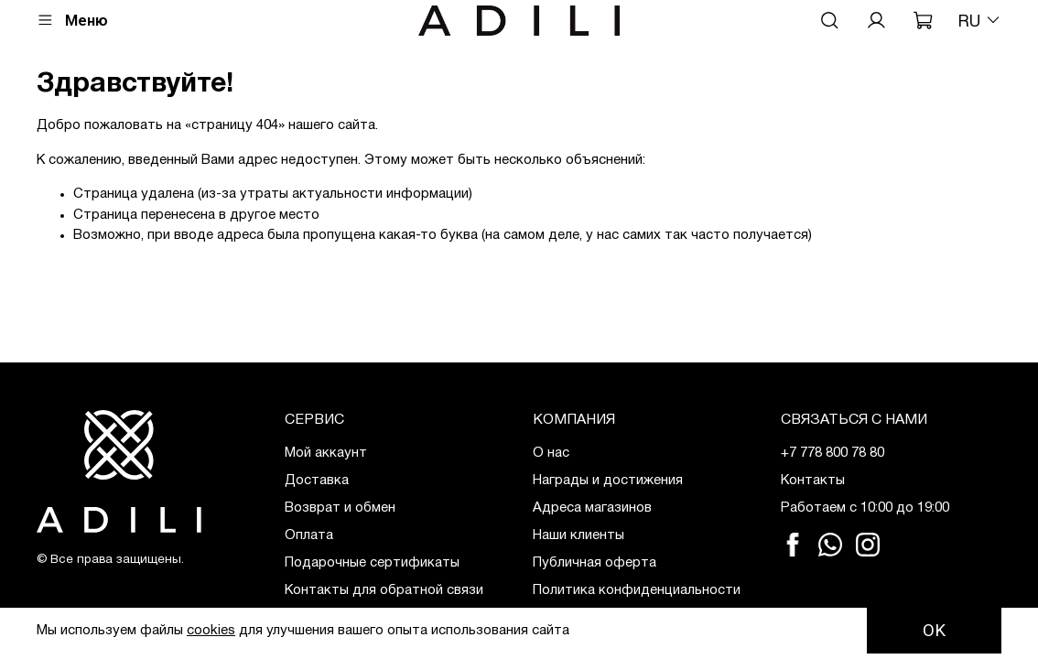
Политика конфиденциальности (637, 590)
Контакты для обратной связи (384, 590)
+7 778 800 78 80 (832, 453)
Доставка (317, 480)
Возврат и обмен (340, 508)
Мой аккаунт (326, 453)
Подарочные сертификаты (372, 562)
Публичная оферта (594, 562)
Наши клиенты (578, 535)
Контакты (813, 480)
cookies (211, 630)
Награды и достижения (608, 480)
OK (934, 631)
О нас (551, 453)
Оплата (309, 535)
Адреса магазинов (592, 508)
